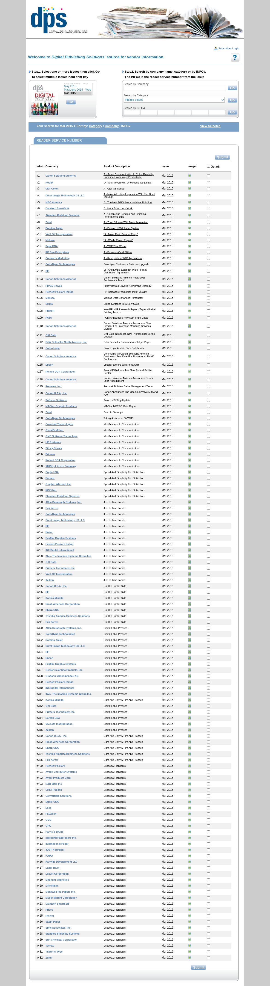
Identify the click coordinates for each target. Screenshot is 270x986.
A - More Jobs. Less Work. (118, 208)
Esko (49, 807)
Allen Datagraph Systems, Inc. (64, 502)
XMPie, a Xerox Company (61, 466)
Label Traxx (53, 867)
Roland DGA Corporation (60, 371)
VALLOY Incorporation (59, 234)
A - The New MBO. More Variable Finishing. (127, 202)
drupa (49, 303)
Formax (50, 478)
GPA (48, 825)
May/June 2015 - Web (78, 90)
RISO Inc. (51, 490)
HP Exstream (53, 442)
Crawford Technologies (59, 424)
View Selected (210, 126)
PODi (49, 317)
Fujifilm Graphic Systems (61, 538)
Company (112, 126)
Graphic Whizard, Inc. (58, 484)
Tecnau (50, 945)
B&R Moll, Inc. (54, 783)
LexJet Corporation (57, 873)
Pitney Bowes (54, 285)
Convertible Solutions (59, 795)
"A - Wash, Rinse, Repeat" (118, 240)
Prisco (49, 909)
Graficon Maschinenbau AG (62, 676)
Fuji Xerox (52, 508)
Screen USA (53, 718)
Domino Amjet (54, 228)
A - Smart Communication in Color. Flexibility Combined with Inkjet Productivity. (128, 175)
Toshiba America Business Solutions (68, 616)
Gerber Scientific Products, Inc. (64, 670)
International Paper (57, 843)
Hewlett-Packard (55, 765)
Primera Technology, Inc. (60, 568)
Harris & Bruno (54, 831)
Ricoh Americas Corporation (63, 604)
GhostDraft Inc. (55, 430)
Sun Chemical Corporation (62, 939)
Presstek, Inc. (54, 386)
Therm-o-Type (54, 951)
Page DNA (52, 246)
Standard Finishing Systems (63, 215)
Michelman (52, 885)
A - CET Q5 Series (113, 188)
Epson (49, 364)
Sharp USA (52, 610)
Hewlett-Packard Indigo (60, 291)
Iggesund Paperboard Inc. (61, 837)
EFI (47, 271)
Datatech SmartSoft (57, 208)
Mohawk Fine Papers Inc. (61, 891)
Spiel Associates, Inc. (58, 927)
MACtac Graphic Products (61, 406)
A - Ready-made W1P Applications (122, 258)
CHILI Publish (54, 789)
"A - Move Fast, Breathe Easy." (120, 234)
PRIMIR (50, 310)
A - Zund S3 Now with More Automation (125, 222)
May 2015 (78, 86)
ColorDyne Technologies (60, 264)
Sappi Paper (53, 921)
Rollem (50, 915)
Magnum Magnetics (57, 879)
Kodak (49, 182)
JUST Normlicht (55, 849)
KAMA (49, 855)
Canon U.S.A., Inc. (56, 393)
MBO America (54, 202)
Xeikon (50, 580)
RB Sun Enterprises (57, 252)
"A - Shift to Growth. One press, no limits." (127, 182)
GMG (49, 819)
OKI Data (51, 335)
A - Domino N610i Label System (121, 228)
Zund (49, 222)
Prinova (50, 454)
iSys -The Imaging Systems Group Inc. (69, 556)
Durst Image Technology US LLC (65, 195)
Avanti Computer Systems (61, 771)
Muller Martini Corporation (61, 897)
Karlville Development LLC (62, 861)
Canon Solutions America (61, 175)
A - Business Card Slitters (117, 252)
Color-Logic (53, 348)
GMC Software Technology (62, 436)
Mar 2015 (78, 93)
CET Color (52, 188)
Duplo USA (52, 472)
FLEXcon (51, 813)
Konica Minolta (54, 598)
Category (95, 126)
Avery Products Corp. (59, 777)
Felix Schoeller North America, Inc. (66, 342)
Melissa (50, 240)
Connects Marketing (58, 258)
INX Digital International (60, 550)
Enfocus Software (56, 400)
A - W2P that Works (114, 246)
